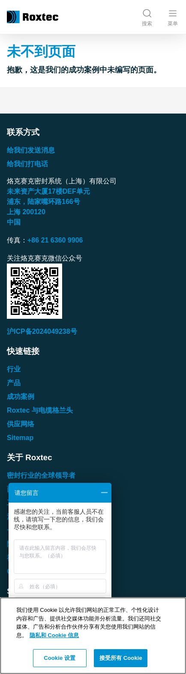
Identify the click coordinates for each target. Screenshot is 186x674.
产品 (14, 382)
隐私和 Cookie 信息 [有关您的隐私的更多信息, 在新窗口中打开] (54, 635)
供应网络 (20, 424)
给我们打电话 (27, 164)
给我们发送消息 (31, 150)
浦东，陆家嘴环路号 (43, 201)
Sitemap (20, 437)
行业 (14, 369)
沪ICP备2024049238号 (42, 331)
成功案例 (20, 396)
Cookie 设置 (59, 658)
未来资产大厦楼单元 (48, 191)
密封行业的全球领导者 (41, 475)
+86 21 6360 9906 (55, 240)
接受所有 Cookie (120, 658)
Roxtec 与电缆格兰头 (40, 410)
